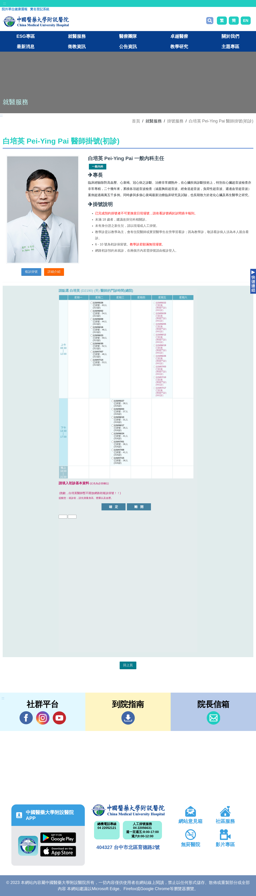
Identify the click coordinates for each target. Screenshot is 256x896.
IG (42, 718)
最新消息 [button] (25, 46)
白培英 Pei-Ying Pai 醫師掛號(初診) (221, 121)
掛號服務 (175, 121)
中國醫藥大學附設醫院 (128, 810)
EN (245, 20)
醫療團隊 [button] (128, 36)
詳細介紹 (54, 271)
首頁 (136, 121)
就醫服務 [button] (77, 36)
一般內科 (97, 166)
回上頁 (128, 665)
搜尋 (209, 20)
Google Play (58, 837)
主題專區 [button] (230, 46)
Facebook (26, 717)
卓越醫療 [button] (179, 36)
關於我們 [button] (230, 36)
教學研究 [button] (179, 46)
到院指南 (128, 718)
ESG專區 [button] (25, 36)
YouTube (59, 717)
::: (4, 3)
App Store (58, 851)
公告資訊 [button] (128, 46)
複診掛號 (31, 271)
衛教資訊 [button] (77, 46)
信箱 (213, 718)
